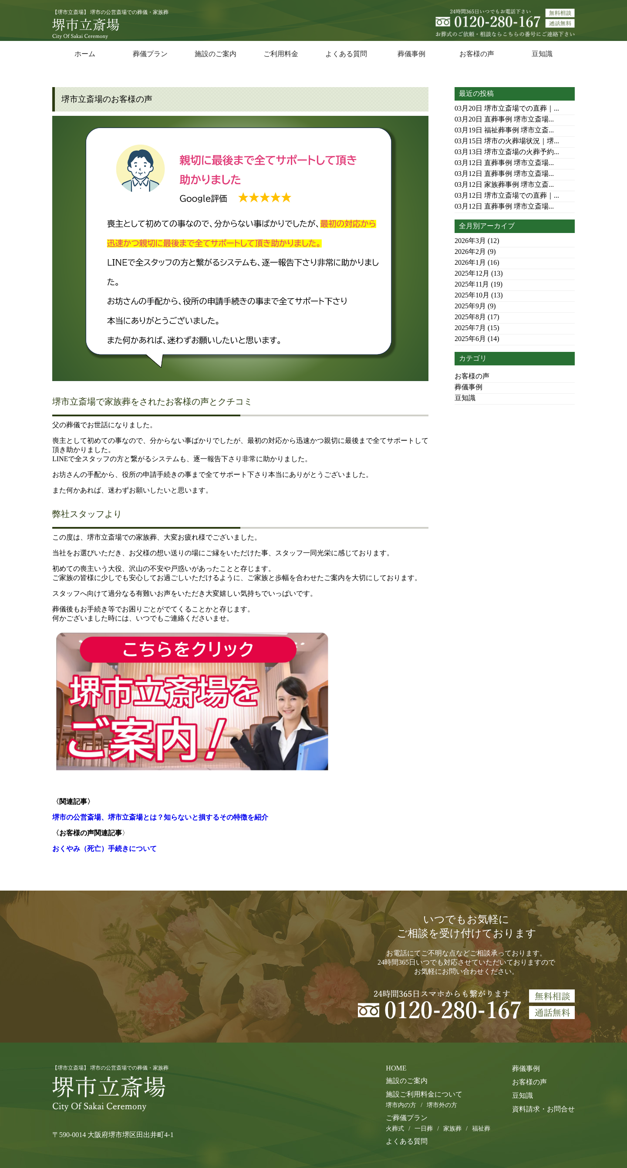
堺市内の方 (401, 1105)
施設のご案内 (215, 53)
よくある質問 (346, 53)
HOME (396, 1068)
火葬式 (395, 1128)
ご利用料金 (280, 53)
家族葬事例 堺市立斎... (504, 184)
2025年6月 (470, 338)
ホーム (84, 53)
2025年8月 (470, 317)
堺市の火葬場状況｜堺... (507, 141)
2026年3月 (470, 240)
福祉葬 (481, 1128)
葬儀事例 (411, 53)
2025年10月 (472, 295)
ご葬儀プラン (407, 1117)
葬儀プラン (150, 53)
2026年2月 (470, 251)
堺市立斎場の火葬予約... (507, 151)
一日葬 (424, 1128)
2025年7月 (470, 327)
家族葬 (452, 1128)
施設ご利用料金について (424, 1094)
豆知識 (542, 53)
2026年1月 (470, 262)
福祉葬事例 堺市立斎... (504, 130)
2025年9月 (470, 306)
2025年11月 (472, 284)
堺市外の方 (442, 1105)
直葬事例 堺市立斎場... (504, 119)
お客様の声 (476, 53)
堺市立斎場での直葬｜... (507, 108)
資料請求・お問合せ (543, 1109)
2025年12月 (472, 273)
